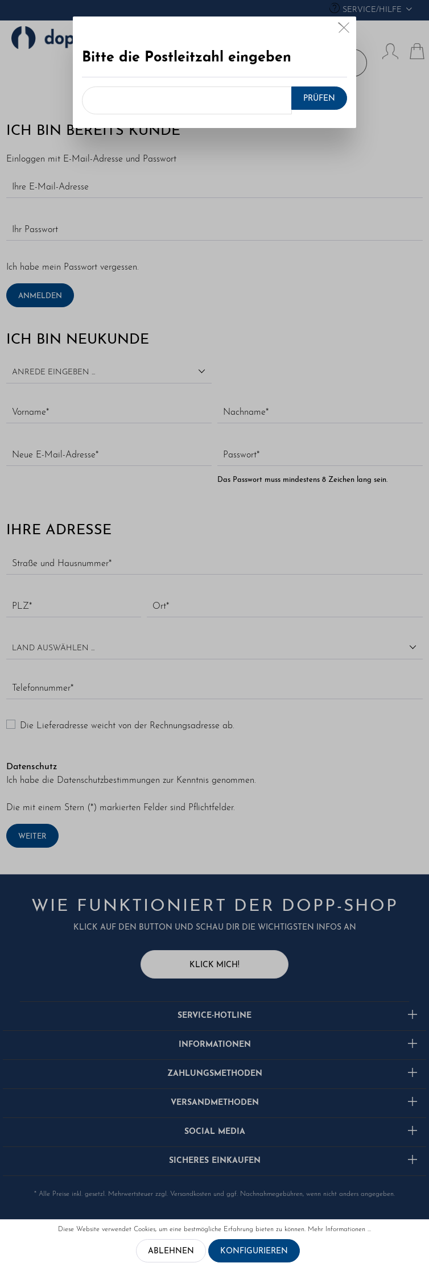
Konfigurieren (254, 1251)
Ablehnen (171, 1251)
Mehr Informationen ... (339, 1229)
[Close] (344, 30)
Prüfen (319, 98)
